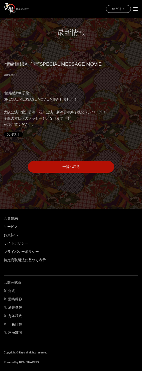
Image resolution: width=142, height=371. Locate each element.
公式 (9, 291)
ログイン (118, 8)
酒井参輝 (13, 307)
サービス (11, 227)
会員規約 (11, 218)
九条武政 (13, 316)
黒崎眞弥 (13, 299)
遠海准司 (13, 332)
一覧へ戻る (71, 167)
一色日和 (13, 324)
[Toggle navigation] (135, 9)
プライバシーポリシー (21, 252)
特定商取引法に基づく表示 (25, 260)
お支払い (11, 235)
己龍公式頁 (12, 283)
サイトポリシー (16, 243)
